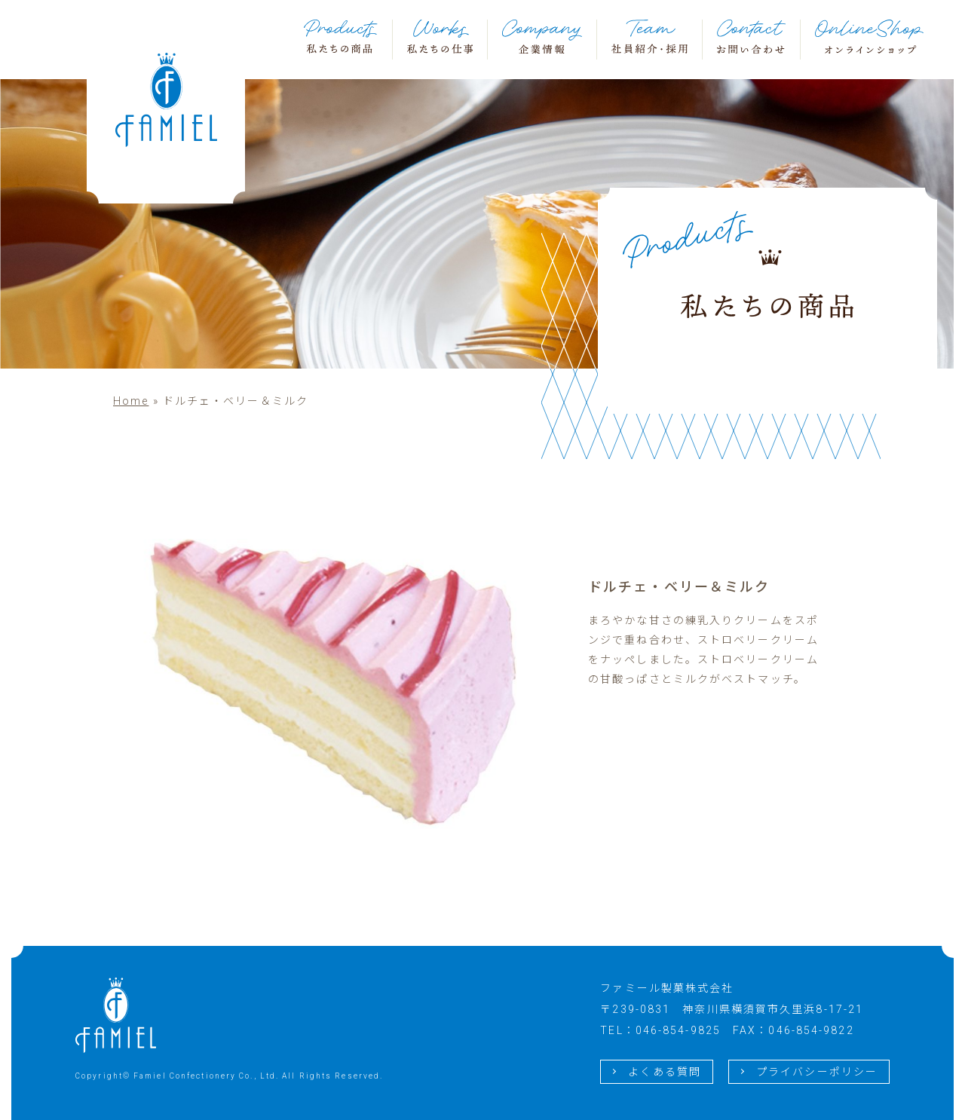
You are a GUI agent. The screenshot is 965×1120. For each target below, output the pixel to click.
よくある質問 (664, 1072)
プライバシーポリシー (817, 1072)
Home (131, 401)
